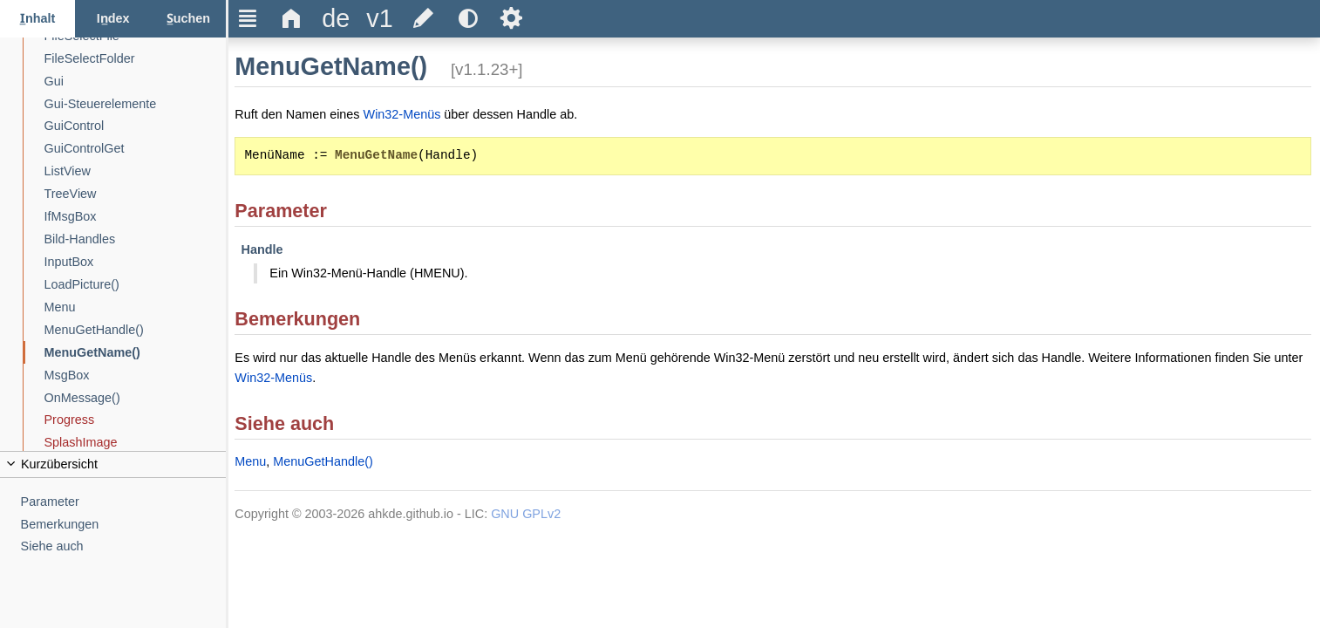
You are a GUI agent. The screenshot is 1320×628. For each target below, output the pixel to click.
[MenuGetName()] (135, 353)
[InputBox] (135, 262)
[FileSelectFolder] (135, 59)
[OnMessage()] (135, 398)
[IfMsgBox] (135, 217)
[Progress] (135, 420)
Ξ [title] (248, 18)
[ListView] (135, 171)
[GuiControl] (135, 126)
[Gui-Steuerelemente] (135, 104)
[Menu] (135, 307)
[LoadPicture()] (135, 285)
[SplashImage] (135, 443)
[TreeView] (135, 194)
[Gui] (135, 82)
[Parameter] (124, 502)
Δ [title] (291, 18)
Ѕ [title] (511, 18)
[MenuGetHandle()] (135, 330)
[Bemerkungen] (124, 525)
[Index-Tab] (112, 19)
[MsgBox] (135, 375)
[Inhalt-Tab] (37, 19)
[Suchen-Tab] (188, 19)
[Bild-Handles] (135, 239)
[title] (335, 19)
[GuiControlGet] (135, 149)
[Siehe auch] (124, 546)
